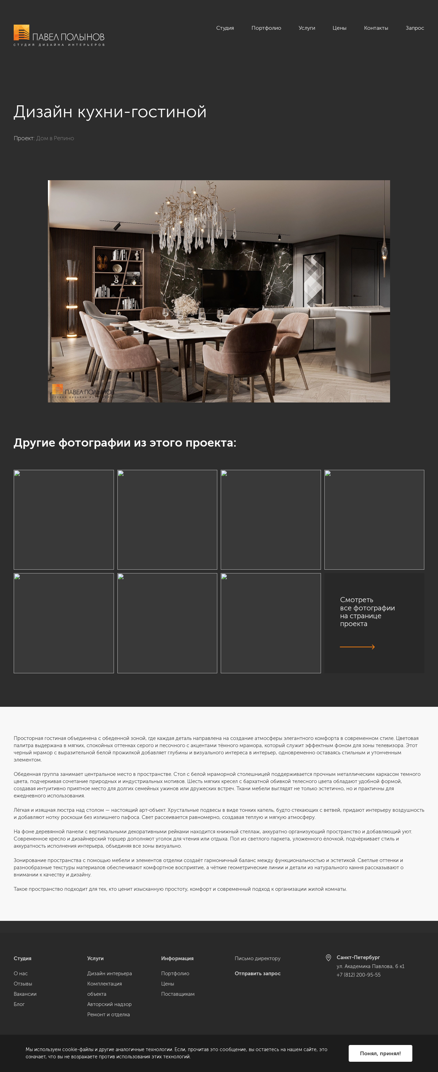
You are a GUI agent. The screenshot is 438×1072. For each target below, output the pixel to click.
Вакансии (25, 994)
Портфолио (266, 28)
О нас (21, 973)
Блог (19, 1004)
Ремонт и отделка (108, 1014)
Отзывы (23, 984)
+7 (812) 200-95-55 (359, 975)
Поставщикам (178, 994)
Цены (340, 28)
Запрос (415, 28)
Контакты (376, 28)
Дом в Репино (55, 126)
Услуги (307, 28)
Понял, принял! (380, 1053)
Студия (225, 28)
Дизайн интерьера (109, 973)
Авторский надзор (109, 1004)
